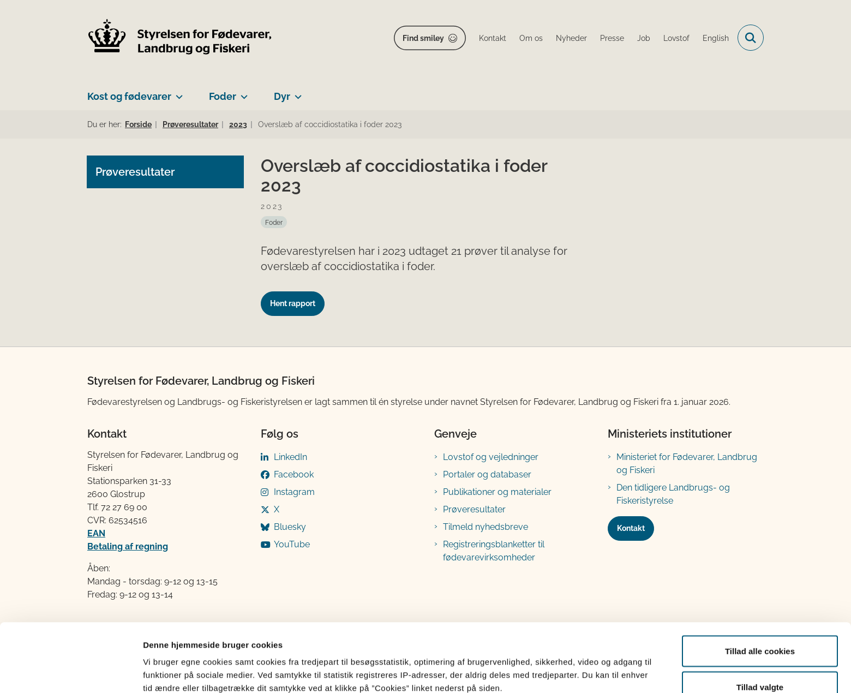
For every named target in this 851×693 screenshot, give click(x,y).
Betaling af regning (127, 546)
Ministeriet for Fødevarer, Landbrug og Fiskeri (686, 463)
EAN (96, 533)
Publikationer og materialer (497, 492)
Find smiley (423, 38)
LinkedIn (290, 457)
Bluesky (290, 527)
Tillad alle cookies (760, 592)
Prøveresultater (474, 509)
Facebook (294, 474)
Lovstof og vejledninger (490, 457)
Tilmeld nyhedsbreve (485, 527)
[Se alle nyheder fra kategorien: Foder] (274, 222)
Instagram (294, 492)
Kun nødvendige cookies (759, 663)
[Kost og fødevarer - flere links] (177, 92)
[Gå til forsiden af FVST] (180, 37)
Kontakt (631, 528)
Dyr (282, 96)
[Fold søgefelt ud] (751, 38)
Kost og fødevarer (129, 96)
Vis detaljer (567, 665)
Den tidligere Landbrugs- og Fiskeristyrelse (673, 494)
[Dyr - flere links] (296, 92)
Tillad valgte (759, 628)
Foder (222, 96)
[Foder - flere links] (242, 92)
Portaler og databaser (487, 474)
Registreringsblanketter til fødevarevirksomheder (493, 551)
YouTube (292, 544)
